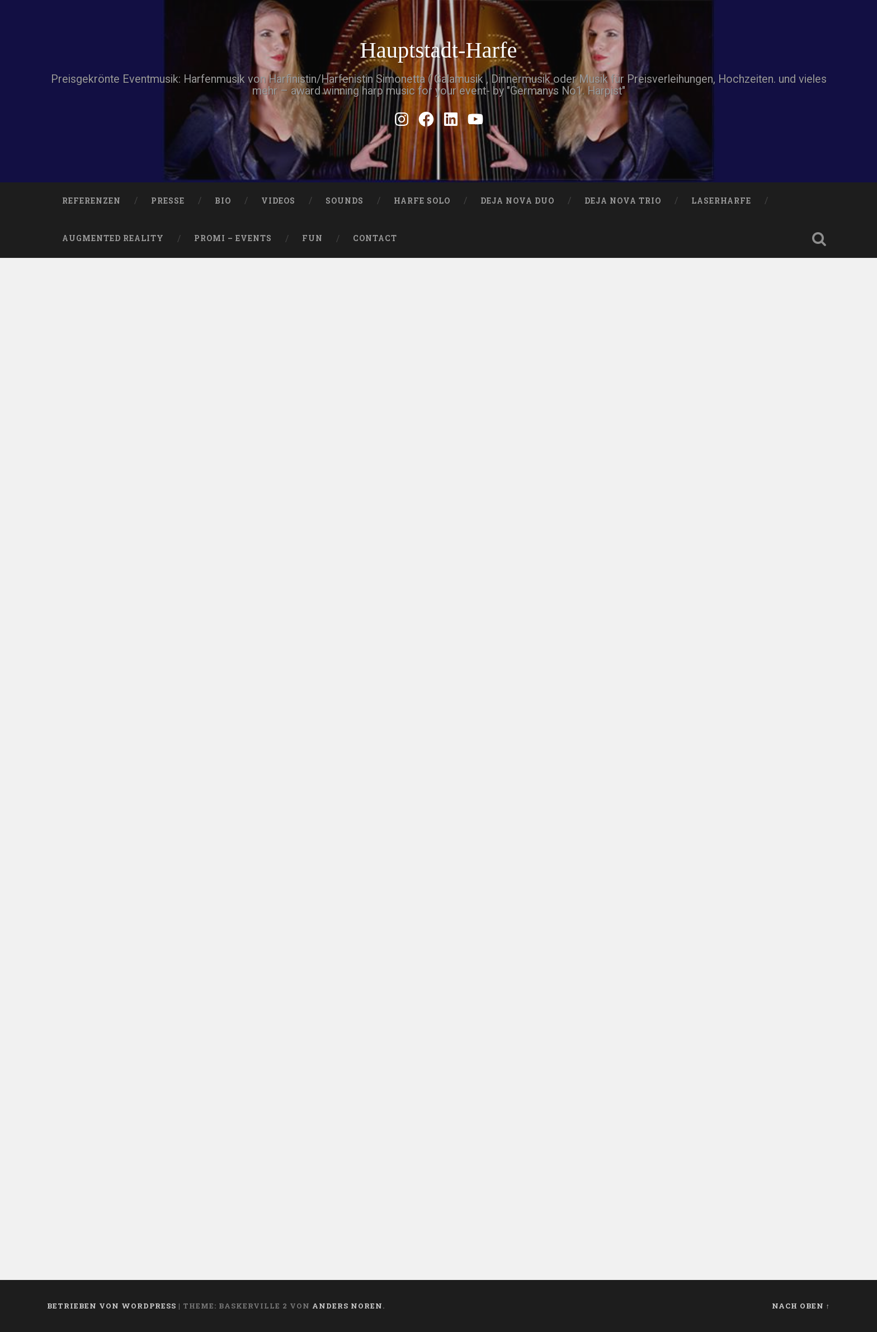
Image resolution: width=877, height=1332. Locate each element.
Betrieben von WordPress (111, 1305)
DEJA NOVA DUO (517, 201)
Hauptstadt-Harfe (438, 50)
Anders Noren (347, 1305)
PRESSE (168, 201)
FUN (312, 238)
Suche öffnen (819, 239)
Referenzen (91, 201)
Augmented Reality (113, 238)
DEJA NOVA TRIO (622, 201)
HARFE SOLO (422, 201)
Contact (375, 238)
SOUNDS (345, 201)
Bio (223, 201)
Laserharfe (721, 201)
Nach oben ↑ (801, 1305)
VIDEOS (278, 201)
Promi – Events (233, 238)
